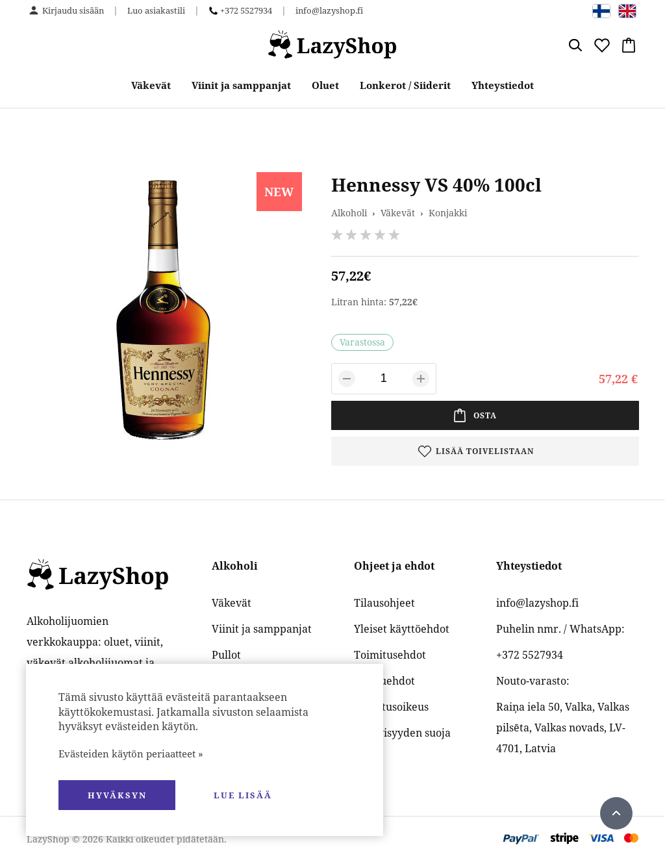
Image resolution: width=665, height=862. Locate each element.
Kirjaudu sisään (73, 10)
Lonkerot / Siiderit (405, 85)
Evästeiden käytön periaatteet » (130, 753)
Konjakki (448, 213)
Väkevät (151, 85)
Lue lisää (243, 795)
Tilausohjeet (384, 603)
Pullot (226, 655)
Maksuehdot (384, 681)
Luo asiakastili (156, 10)
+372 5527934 (246, 10)
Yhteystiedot (502, 85)
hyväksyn (117, 795)
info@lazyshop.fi (329, 10)
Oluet (325, 85)
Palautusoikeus (391, 707)
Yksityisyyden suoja (402, 733)
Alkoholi (349, 213)
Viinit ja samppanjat (241, 85)
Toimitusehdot (390, 655)
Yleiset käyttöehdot (401, 629)
